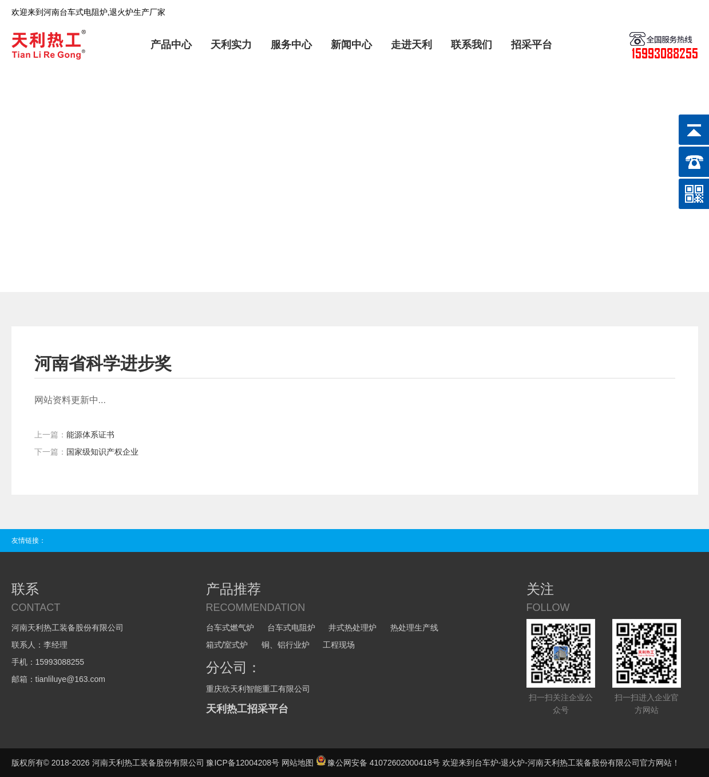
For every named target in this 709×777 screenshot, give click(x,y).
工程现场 (339, 644)
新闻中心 (351, 44)
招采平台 (531, 44)
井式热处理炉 (352, 627)
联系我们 (471, 44)
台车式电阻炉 (291, 627)
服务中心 (291, 44)
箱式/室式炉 (227, 644)
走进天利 (411, 44)
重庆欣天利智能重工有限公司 (258, 688)
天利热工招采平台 (247, 709)
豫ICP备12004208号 (242, 762)
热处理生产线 (414, 627)
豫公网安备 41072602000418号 (378, 762)
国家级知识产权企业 (102, 451)
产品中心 (171, 44)
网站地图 (298, 762)
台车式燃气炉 (230, 627)
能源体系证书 (90, 434)
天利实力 (231, 44)
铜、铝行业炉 (286, 644)
